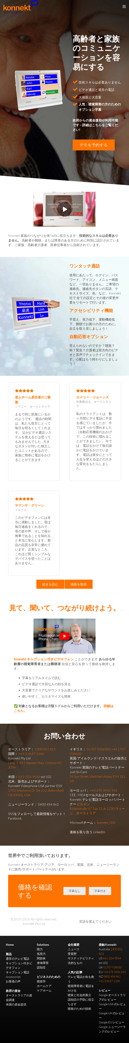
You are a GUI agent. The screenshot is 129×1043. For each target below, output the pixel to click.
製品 (9, 954)
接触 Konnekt (107, 944)
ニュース (73, 949)
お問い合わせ (64, 736)
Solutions (43, 944)
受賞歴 (72, 953)
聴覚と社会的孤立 (79, 995)
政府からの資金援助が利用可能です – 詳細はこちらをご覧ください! (95, 125)
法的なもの (75, 963)
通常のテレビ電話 (17, 958)
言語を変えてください (95, 921)
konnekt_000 (106, 822)
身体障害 (43, 963)
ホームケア (44, 986)
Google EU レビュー (111, 1022)
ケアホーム (44, 990)
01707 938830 (98, 749)
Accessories (13, 977)
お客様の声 (13, 981)
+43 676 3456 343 (103, 790)
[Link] (35, 314)
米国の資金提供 (16, 1004)
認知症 (41, 967)
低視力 (41, 953)
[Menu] (124, 6)
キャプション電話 (17, 972)
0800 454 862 (48, 804)
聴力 (40, 949)
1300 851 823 (45, 749)
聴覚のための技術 (79, 1008)
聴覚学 (41, 981)
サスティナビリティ (81, 958)
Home (10, 944)
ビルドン (83, 804)
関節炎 (41, 958)
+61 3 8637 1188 (31, 754)
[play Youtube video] (64, 636)
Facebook (15, 818)
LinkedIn (99, 832)
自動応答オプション (88, 336)
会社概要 (73, 944)
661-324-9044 (29, 777)
